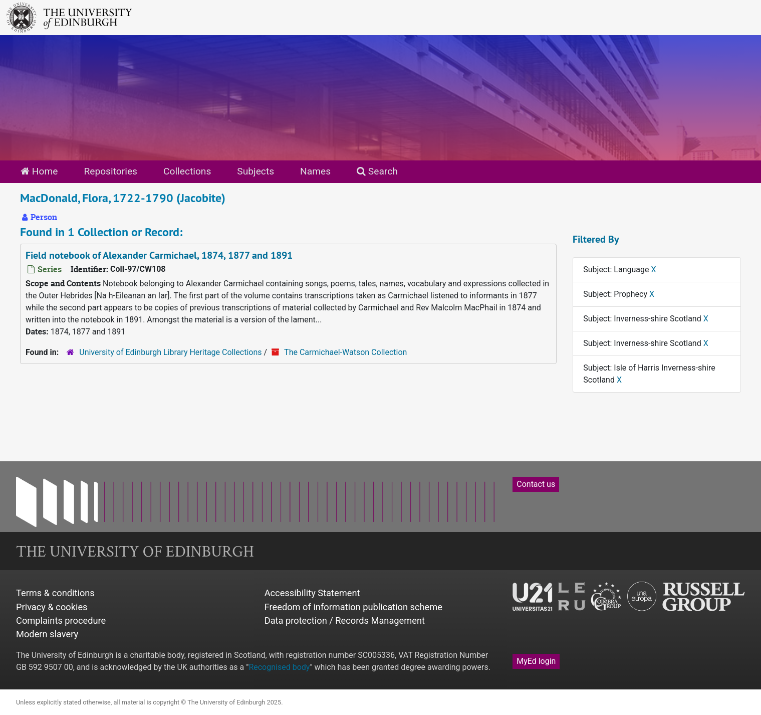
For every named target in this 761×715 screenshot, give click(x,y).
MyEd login (536, 661)
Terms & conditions (55, 593)
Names (315, 171)
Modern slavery (47, 634)
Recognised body (279, 667)
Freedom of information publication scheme (353, 607)
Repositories (110, 171)
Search (377, 171)
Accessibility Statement (312, 593)
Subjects (255, 171)
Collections (187, 171)
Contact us (536, 484)
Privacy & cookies (52, 607)
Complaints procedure (61, 620)
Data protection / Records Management (345, 620)
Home (39, 171)
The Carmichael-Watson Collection (345, 352)
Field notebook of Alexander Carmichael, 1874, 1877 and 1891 (159, 255)
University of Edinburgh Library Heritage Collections (170, 352)
